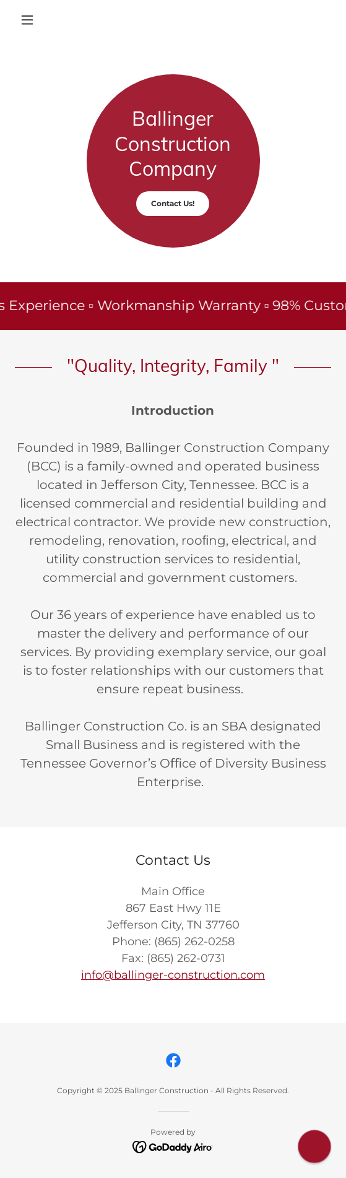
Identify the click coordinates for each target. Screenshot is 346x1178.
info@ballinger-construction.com (173, 975)
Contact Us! (172, 203)
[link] (173, 1060)
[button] (39, 19)
